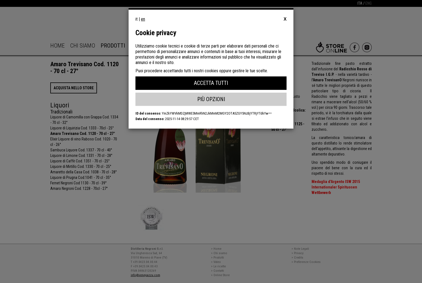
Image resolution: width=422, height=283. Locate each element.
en (143, 19)
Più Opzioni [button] (211, 99)
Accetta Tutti (211, 83)
